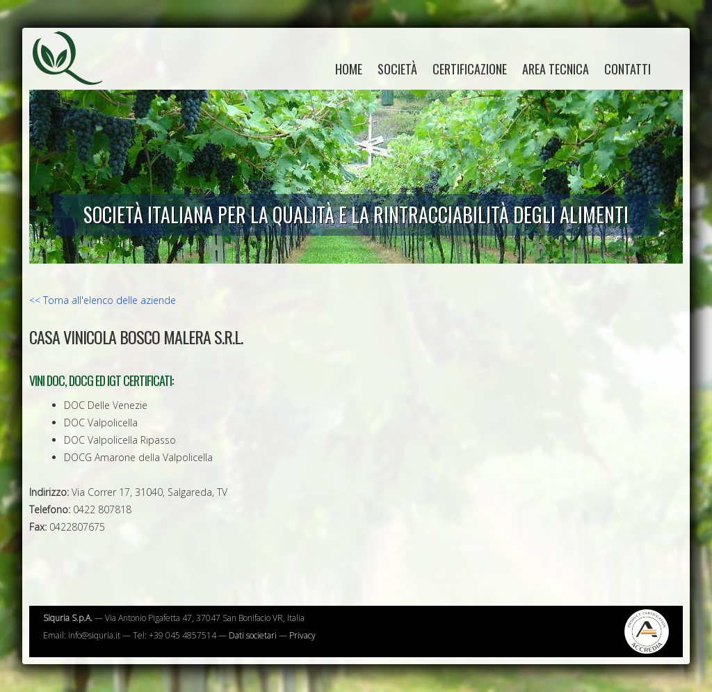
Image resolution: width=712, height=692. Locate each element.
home (348, 69)
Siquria (74, 73)
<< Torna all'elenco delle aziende (102, 300)
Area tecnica (555, 69)
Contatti (627, 69)
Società (397, 69)
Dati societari (253, 635)
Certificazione (469, 69)
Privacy (302, 635)
